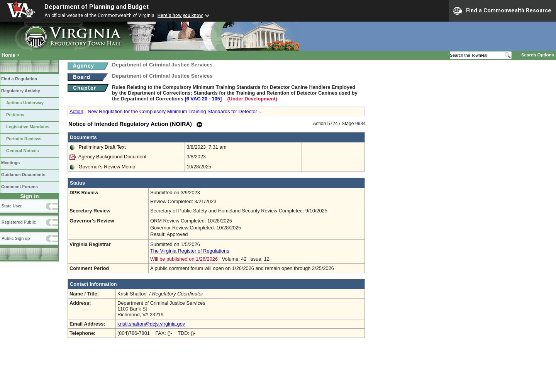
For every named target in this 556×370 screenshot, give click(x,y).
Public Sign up (16, 238)
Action (76, 111)
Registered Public (19, 222)
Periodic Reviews (24, 138)
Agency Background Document (112, 157)
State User (12, 206)
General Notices (22, 150)
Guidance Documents (23, 174)
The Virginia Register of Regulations (189, 251)
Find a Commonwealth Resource (502, 11)
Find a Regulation (19, 78)
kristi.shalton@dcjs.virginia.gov (151, 324)
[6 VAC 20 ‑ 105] (203, 99)
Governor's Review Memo (107, 167)
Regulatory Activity (20, 90)
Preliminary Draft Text (102, 147)
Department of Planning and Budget (96, 6)
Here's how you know (180, 15)
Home (8, 55)
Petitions (15, 114)
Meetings (10, 162)
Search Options (537, 55)
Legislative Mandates (27, 126)
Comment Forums (19, 186)
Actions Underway (25, 102)
